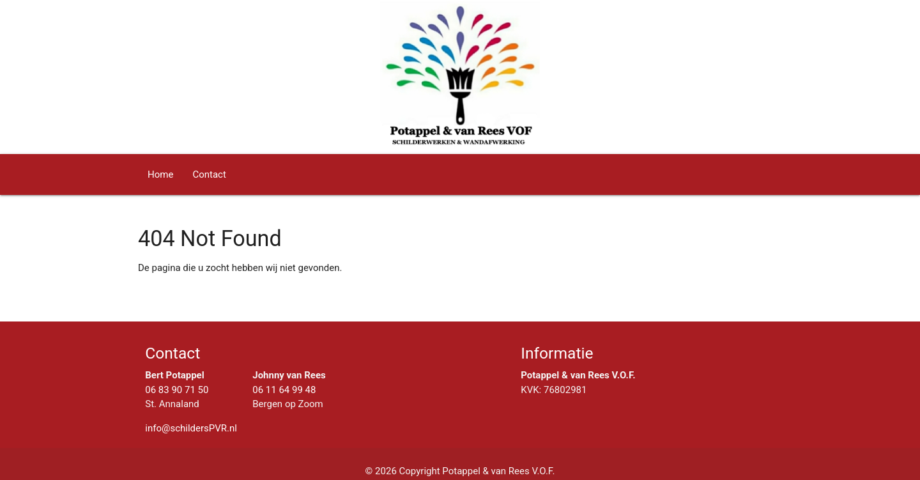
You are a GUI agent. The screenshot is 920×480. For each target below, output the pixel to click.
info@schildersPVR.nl (191, 428)
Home (160, 174)
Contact (209, 174)
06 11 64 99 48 (284, 390)
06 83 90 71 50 (176, 390)
